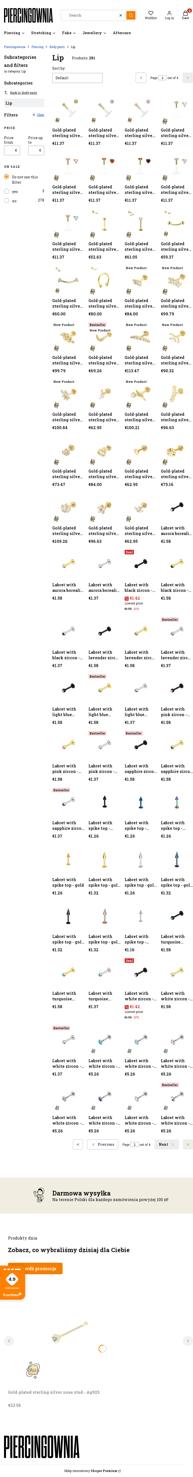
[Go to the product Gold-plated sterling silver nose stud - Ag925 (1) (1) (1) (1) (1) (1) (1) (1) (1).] (68, 393)
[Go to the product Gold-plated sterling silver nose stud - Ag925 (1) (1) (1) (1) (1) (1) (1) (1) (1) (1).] (141, 393)
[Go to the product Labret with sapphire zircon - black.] (141, 745)
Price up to (35, 140)
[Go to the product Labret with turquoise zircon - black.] (177, 915)
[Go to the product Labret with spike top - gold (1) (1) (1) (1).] (68, 915)
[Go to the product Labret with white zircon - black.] (141, 972)
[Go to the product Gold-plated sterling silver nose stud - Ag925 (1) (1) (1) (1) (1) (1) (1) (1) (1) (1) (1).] (177, 393)
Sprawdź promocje (35, 1268)
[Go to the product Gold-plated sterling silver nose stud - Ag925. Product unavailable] (71, 1330)
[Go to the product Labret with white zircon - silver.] (68, 1040)
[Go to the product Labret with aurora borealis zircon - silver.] (104, 564)
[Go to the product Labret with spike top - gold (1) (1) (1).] (177, 859)
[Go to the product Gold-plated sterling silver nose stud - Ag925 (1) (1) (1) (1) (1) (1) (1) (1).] (177, 336)
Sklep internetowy (90, 1471)
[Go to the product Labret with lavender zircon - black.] (104, 631)
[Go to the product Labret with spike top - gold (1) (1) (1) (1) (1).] (104, 915)
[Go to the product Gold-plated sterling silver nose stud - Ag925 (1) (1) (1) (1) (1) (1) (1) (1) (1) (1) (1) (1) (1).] (104, 450)
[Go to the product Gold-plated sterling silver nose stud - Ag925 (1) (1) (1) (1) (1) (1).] (104, 336)
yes (15, 191)
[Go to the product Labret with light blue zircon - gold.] (104, 688)
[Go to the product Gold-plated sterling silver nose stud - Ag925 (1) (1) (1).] (68, 280)
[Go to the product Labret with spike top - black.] (104, 802)
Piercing (37, 47)
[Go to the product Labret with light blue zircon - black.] (68, 688)
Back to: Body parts (20, 93)
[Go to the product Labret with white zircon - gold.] (177, 972)
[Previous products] (102, 1144)
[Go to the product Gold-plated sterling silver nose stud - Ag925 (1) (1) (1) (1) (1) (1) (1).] (141, 336)
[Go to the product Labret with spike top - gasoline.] (177, 802)
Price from (9, 140)
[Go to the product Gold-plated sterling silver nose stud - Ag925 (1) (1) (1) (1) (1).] (68, 336)
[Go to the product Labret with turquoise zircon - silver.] (104, 972)
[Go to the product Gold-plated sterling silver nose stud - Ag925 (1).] (104, 223)
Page (153, 78)
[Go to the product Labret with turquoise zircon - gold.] (68, 972)
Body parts (57, 47)
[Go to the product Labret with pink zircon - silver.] (104, 745)
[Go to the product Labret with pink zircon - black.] (177, 688)
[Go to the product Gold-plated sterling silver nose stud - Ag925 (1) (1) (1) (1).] (177, 280)
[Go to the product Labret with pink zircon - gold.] (68, 745)
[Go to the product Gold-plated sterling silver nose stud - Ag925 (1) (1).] (141, 223)
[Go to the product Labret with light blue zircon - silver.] (141, 688)
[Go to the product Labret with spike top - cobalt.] (141, 802)
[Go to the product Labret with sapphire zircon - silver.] (68, 802)
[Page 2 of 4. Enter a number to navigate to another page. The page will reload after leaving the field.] (162, 77)
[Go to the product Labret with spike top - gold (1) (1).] (141, 859)
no (14, 200)
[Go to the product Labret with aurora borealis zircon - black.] (177, 507)
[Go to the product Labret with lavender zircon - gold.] (141, 631)
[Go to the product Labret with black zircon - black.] (141, 564)
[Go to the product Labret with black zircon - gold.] (177, 564)
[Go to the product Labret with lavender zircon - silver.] (177, 631)
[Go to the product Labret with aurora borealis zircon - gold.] (68, 564)
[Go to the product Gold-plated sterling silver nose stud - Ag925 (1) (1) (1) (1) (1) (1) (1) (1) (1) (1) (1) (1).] (68, 450)
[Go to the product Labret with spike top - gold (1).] (104, 859)
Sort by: (58, 68)
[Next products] (167, 1144)
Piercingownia (14, 47)
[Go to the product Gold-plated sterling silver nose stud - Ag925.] (68, 109)
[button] (130, 15)
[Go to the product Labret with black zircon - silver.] (68, 631)
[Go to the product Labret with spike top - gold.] (68, 859)
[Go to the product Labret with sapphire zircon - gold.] (177, 745)
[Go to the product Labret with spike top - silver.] (141, 915)
